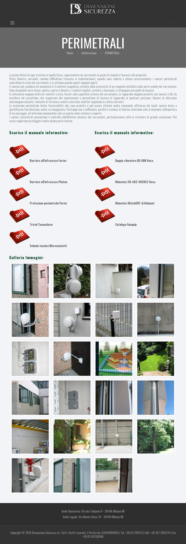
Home (70, 53)
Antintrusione (88, 53)
